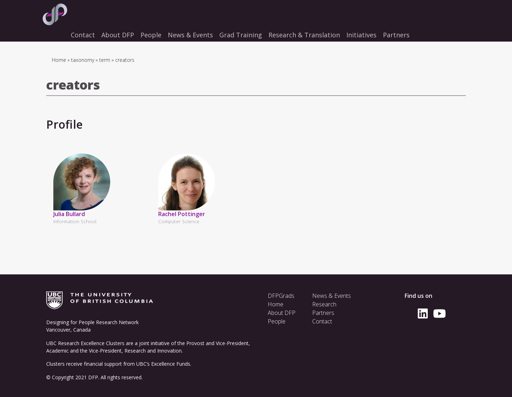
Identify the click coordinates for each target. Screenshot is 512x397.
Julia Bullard (69, 214)
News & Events (331, 296)
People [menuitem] (150, 35)
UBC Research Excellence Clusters (85, 343)
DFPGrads (281, 296)
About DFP (281, 313)
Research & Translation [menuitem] (304, 35)
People (277, 321)
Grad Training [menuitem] (240, 35)
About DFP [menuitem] (117, 35)
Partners (323, 313)
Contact (322, 321)
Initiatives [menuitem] (361, 35)
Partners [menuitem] (396, 35)
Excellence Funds (170, 363)
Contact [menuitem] (83, 35)
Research (324, 304)
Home (59, 60)
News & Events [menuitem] (190, 35)
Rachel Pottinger (181, 214)
